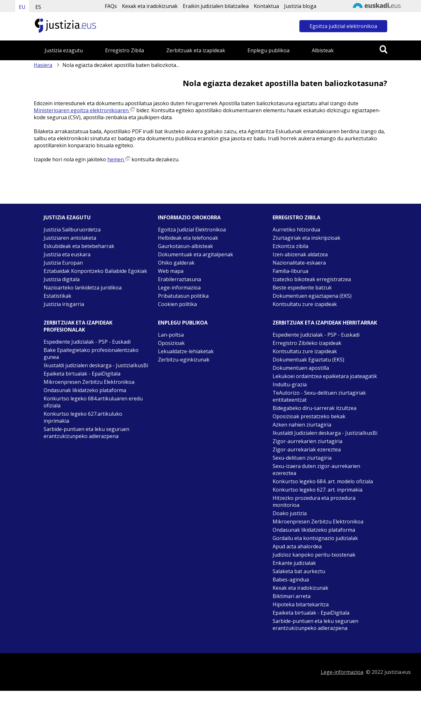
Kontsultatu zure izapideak (305, 304)
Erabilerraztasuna (179, 279)
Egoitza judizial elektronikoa (343, 26)
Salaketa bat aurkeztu (299, 571)
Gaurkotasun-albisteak (185, 246)
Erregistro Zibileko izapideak (307, 343)
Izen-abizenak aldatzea (300, 254)
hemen (118, 159)
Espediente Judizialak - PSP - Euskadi (87, 341)
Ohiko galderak (176, 262)
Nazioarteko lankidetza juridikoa (83, 287)
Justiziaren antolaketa (70, 237)
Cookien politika (177, 304)
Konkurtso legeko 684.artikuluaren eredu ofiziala (93, 402)
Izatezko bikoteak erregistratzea (312, 279)
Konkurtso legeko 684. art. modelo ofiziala (323, 481)
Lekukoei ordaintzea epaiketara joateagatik (325, 376)
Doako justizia (290, 513)
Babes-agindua (291, 579)
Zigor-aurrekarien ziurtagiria (307, 441)
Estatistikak (57, 295)
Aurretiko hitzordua (296, 229)
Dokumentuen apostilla (301, 367)
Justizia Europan (63, 262)
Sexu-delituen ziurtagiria (302, 457)
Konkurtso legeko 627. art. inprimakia (317, 489)
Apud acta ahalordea (297, 546)
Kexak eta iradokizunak (150, 6)
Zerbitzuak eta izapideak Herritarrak (325, 322)
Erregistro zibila (296, 217)
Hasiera (43, 65)
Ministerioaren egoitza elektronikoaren (84, 110)
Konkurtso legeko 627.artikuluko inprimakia (83, 417)
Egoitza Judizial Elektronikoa (192, 229)
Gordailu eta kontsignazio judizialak (315, 538)
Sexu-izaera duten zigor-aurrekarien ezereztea (316, 470)
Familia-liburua (290, 270)
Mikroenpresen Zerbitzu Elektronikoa (89, 381)
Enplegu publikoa (268, 50)
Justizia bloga (300, 6)
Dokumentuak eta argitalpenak (195, 254)
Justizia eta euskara (67, 254)
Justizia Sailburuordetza (72, 229)
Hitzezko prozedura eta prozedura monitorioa (314, 501)
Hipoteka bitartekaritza (301, 604)
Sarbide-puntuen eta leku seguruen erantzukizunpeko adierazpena (86, 433)
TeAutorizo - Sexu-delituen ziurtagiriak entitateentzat (319, 396)
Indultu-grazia (290, 384)
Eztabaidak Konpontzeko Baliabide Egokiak (95, 270)
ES (38, 7)
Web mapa (170, 270)
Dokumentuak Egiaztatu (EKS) (308, 359)
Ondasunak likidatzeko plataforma (85, 390)
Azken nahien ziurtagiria (302, 424)
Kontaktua (266, 6)
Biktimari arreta (291, 596)
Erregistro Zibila (124, 50)
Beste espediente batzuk (302, 287)
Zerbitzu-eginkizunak (184, 359)
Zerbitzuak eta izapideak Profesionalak (78, 326)
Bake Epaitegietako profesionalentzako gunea (91, 354)
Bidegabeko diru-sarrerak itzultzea (314, 408)
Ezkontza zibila (290, 246)
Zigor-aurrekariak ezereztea (307, 449)
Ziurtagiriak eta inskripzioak (306, 237)
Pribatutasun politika (183, 295)
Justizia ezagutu (64, 50)
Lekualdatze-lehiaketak (186, 351)
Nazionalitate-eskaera (299, 262)
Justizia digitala (62, 279)
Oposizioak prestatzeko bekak (309, 416)
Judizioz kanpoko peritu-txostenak (314, 554)
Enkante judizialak (294, 562)
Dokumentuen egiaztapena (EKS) (312, 295)
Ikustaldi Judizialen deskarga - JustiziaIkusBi (325, 432)
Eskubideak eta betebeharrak (79, 246)
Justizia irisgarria (64, 304)
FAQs (111, 6)
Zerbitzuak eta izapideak (195, 50)
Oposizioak (171, 343)
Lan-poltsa (171, 334)
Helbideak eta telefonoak (188, 237)
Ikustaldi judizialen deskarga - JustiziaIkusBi (96, 365)
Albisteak (323, 50)
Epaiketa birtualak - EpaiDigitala (82, 373)
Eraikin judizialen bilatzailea (216, 6)
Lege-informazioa (179, 287)
